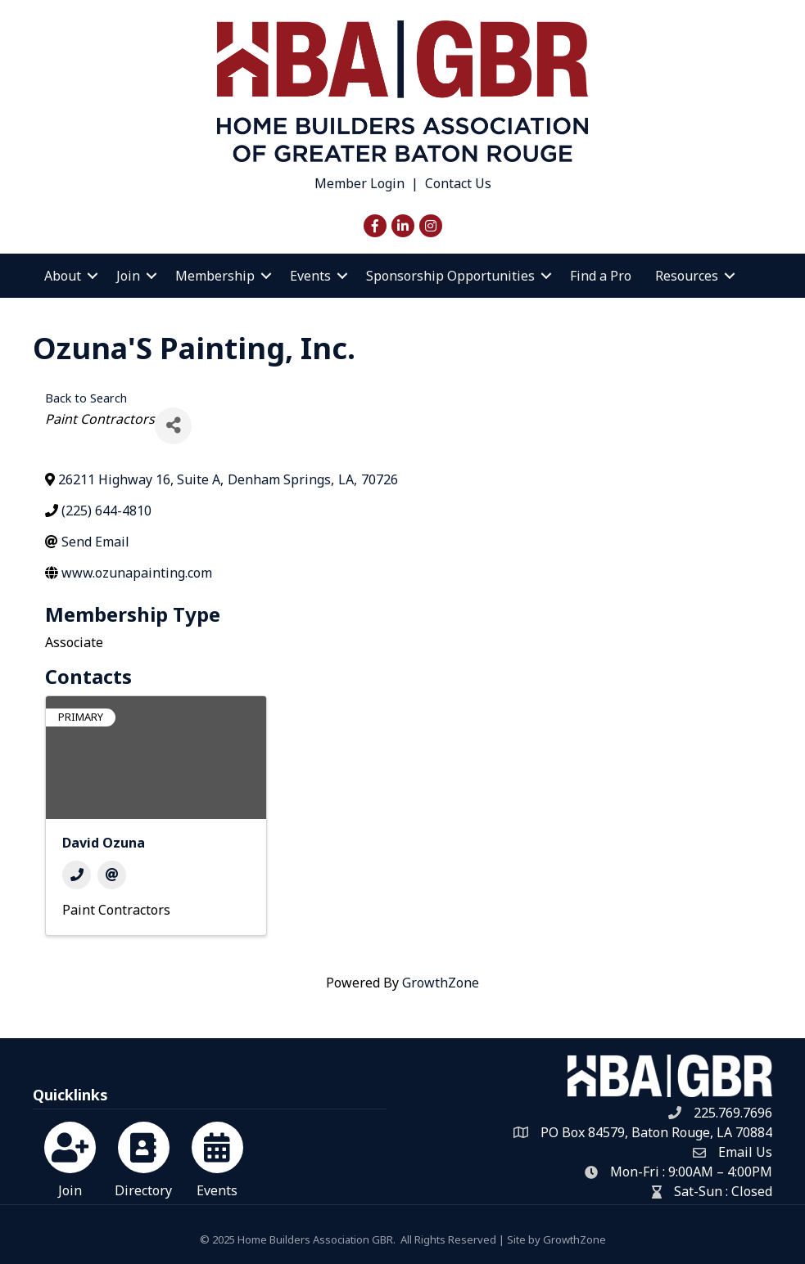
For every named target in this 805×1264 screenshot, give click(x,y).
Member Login (359, 183)
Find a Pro (600, 276)
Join (128, 276)
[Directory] (144, 1156)
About (62, 276)
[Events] (217, 1156)
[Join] (70, 1156)
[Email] (111, 875)
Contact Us (458, 183)
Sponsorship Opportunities (450, 276)
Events (310, 276)
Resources (686, 276)
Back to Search (86, 398)
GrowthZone (440, 983)
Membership (215, 276)
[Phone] (76, 875)
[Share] (173, 425)
